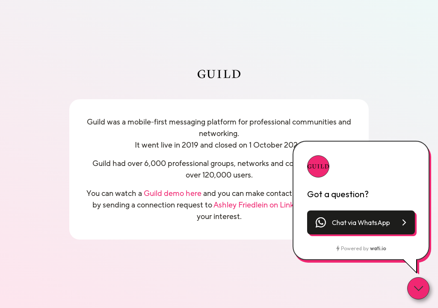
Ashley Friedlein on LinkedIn (261, 205)
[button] (361, 222)
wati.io (378, 248)
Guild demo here (172, 193)
